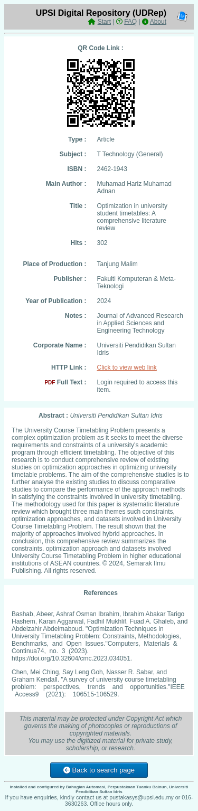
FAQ (130, 21)
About (158, 21)
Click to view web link (127, 367)
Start (104, 21)
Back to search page (99, 770)
